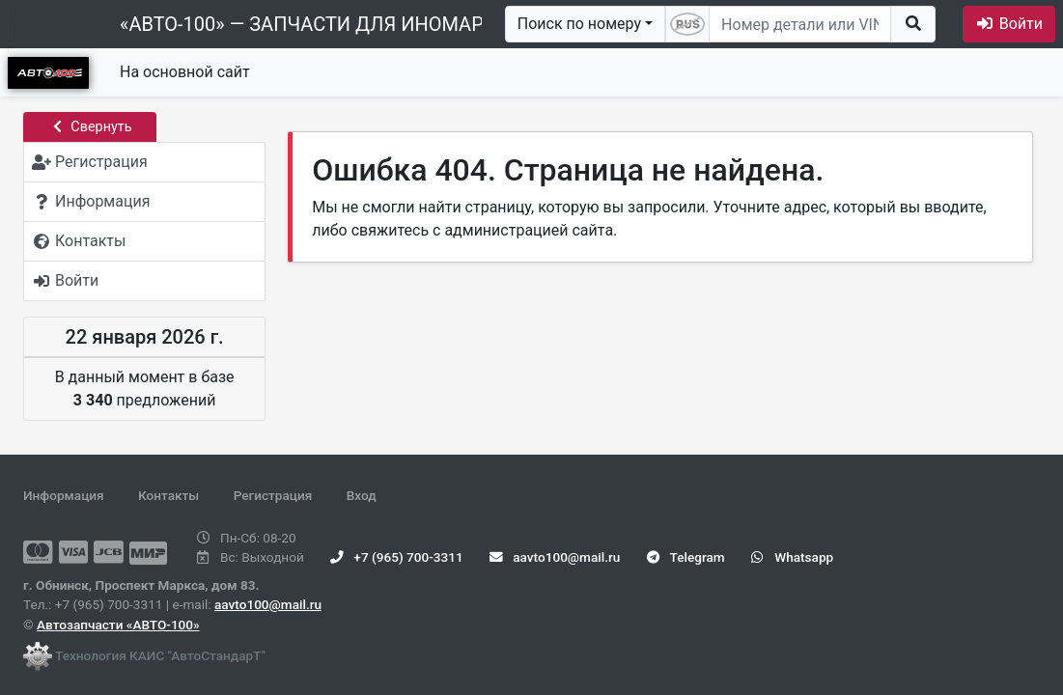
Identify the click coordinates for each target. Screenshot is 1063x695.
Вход (362, 495)
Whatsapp (792, 557)
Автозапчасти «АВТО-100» (118, 624)
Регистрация (273, 495)
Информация (63, 495)
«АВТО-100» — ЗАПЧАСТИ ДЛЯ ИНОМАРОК (314, 24)
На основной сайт (185, 72)
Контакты (168, 495)
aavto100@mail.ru (268, 604)
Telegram (686, 557)
